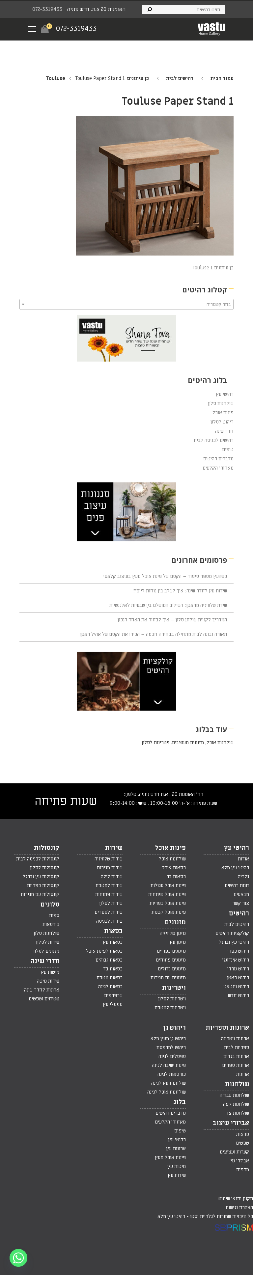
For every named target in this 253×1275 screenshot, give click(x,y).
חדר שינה (224, 431)
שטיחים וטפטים (44, 998)
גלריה (243, 876)
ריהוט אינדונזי (235, 960)
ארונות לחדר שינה (41, 990)
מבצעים (241, 894)
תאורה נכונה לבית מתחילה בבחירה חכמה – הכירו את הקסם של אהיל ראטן (153, 634)
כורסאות (50, 924)
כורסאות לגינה (171, 1074)
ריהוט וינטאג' (236, 986)
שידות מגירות (110, 867)
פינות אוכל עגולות (168, 885)
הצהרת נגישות (239, 1207)
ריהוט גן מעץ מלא (168, 1038)
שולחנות (237, 1084)
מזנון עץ (178, 942)
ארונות (242, 1074)
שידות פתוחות (109, 894)
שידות (114, 848)
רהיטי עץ (225, 394)
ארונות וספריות (227, 1027)
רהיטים (239, 913)
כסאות (113, 931)
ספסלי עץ (113, 1004)
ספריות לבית (236, 1047)
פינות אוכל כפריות (168, 903)
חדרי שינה (45, 961)
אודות (243, 858)
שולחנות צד (237, 1113)
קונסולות (46, 848)
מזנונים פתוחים (171, 960)
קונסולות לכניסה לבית (37, 858)
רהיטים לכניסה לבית (214, 440)
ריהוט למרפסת (171, 1047)
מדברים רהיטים (218, 458)
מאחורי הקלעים (218, 468)
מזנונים (175, 922)
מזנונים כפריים (171, 951)
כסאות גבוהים (109, 960)
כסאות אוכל (174, 867)
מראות (242, 1134)
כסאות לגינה (110, 986)
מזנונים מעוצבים (188, 742)
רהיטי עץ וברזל (234, 942)
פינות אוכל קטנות (169, 912)
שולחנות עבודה (234, 1095)
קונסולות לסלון (44, 867)
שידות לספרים (109, 912)
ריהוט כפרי (238, 951)
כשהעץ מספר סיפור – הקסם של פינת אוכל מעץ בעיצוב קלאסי (165, 576)
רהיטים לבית (179, 78)
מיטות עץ (50, 972)
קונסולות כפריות (43, 885)
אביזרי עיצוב (230, 1123)
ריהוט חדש (238, 995)
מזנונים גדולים (172, 968)
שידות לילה (112, 876)
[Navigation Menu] (32, 29)
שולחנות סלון (221, 403)
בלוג (179, 1102)
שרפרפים (113, 995)
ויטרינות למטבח (170, 1007)
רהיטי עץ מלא (235, 867)
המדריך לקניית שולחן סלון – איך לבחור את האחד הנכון (172, 619)
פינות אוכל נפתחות (167, 894)
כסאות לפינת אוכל (104, 951)
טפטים (242, 1143)
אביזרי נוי (240, 1160)
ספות (54, 915)
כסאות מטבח (110, 977)
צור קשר (240, 903)
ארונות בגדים (236, 1056)
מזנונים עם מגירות (168, 977)
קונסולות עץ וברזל (41, 876)
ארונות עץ (176, 1148)
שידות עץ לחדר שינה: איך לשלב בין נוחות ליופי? (180, 590)
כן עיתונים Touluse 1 (213, 267)
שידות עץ (177, 1175)
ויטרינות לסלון (155, 742)
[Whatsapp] (18, 1258)
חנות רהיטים (237, 885)
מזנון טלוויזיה (173, 933)
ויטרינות (174, 988)
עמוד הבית (222, 78)
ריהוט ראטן (238, 977)
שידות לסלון (111, 903)
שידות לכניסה (109, 921)
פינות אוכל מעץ (170, 1157)
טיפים (228, 449)
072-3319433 (47, 9)
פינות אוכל (223, 412)
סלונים (50, 904)
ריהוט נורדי (238, 968)
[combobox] (126, 304)
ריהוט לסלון (222, 422)
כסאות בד (113, 968)
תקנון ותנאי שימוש (235, 1198)
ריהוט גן (174, 1027)
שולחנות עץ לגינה (168, 1083)
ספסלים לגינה (172, 1056)
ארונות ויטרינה (235, 1038)
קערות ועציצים (234, 1152)
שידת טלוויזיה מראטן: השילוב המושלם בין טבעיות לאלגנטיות (168, 605)
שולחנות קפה (236, 1104)
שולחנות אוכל (220, 742)
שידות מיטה (48, 981)
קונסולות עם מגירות (40, 894)
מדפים (242, 1169)
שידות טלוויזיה (109, 858)
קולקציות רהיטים (232, 933)
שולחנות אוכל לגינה (166, 1092)
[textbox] (126, 304)
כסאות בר (176, 876)
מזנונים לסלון (46, 951)
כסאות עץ (113, 942)
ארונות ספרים (235, 1065)
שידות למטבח (109, 885)
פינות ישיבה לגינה (169, 1065)
